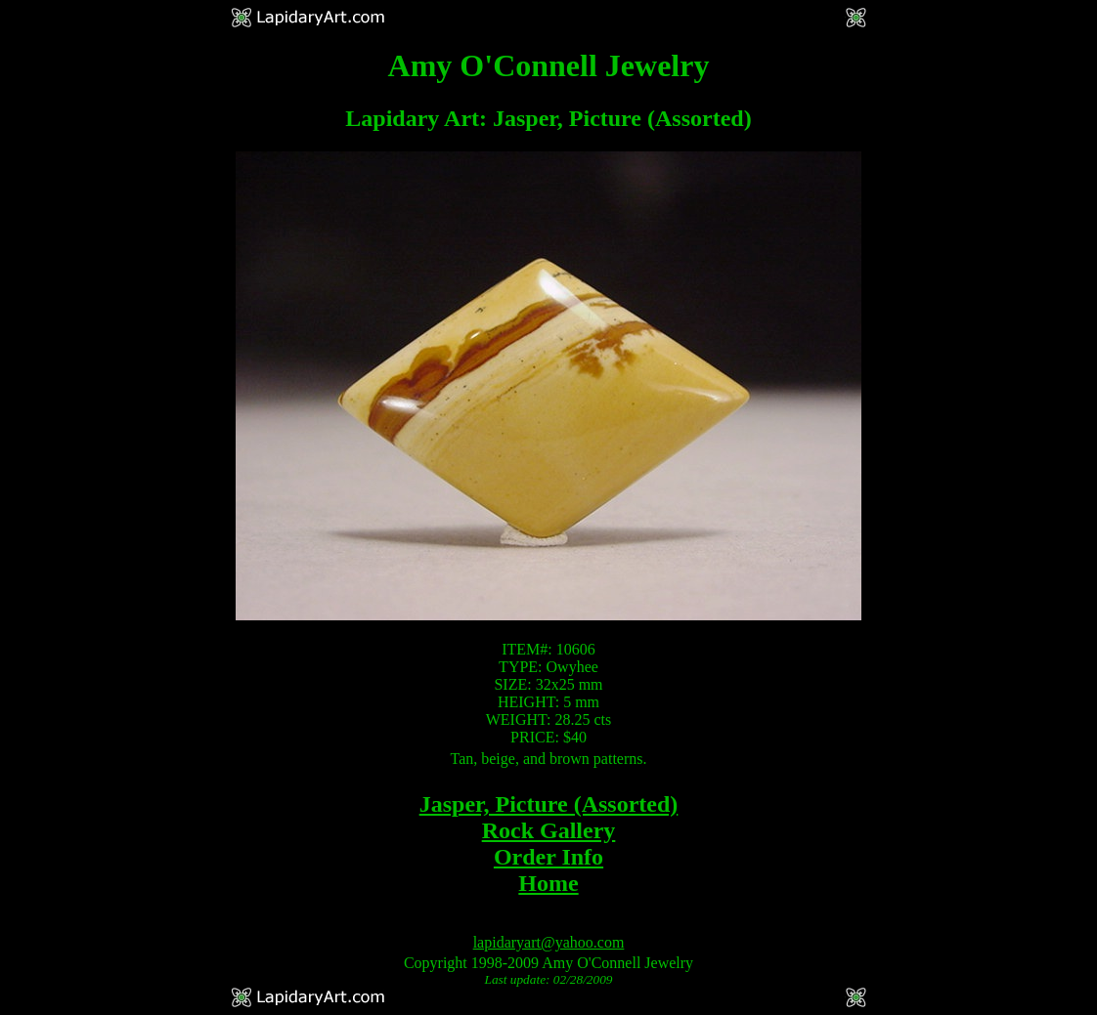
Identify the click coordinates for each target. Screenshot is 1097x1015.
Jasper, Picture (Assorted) (549, 804)
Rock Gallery (549, 830)
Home (548, 883)
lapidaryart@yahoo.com (549, 942)
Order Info (548, 856)
